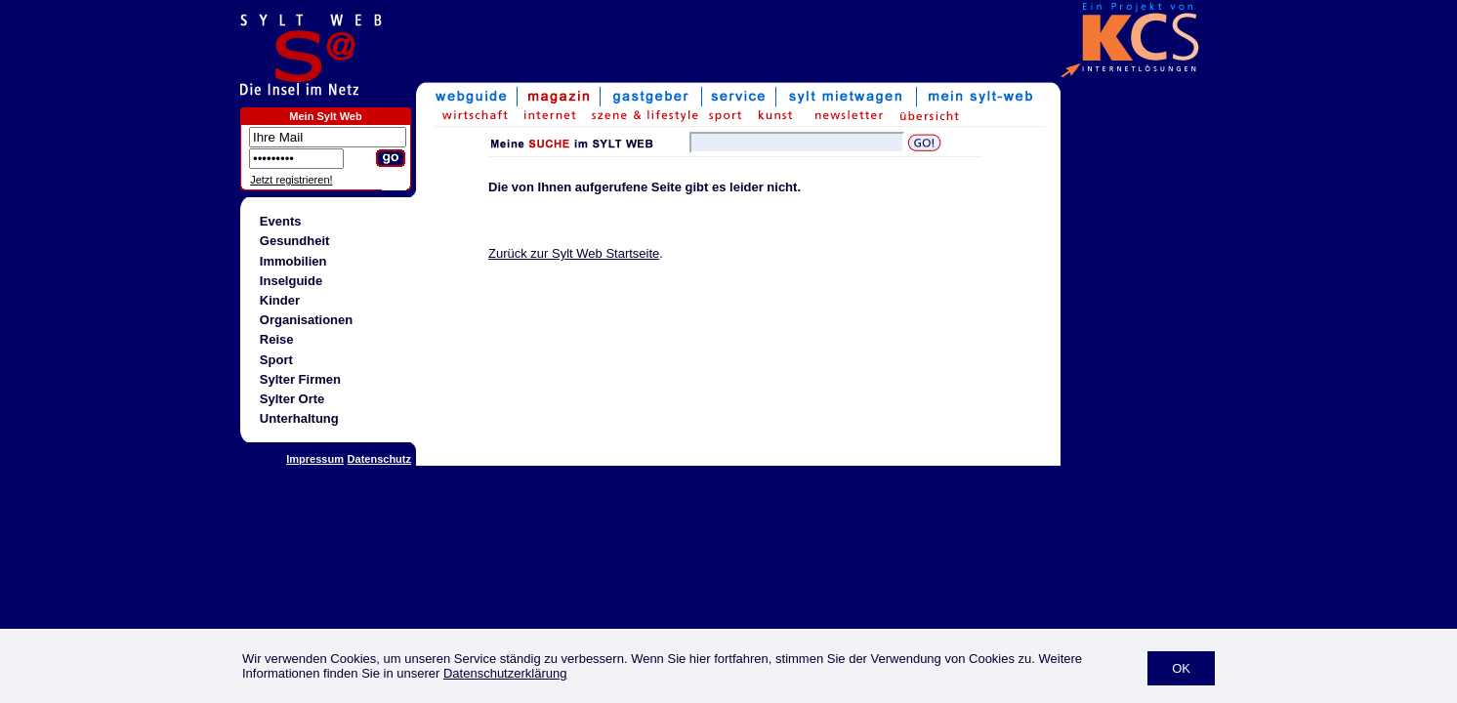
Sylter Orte (292, 399)
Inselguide (291, 280)
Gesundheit (295, 240)
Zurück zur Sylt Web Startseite (573, 253)
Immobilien (293, 261)
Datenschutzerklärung (504, 673)
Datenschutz (379, 459)
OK (1181, 668)
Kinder (280, 300)
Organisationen (306, 319)
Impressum (315, 459)
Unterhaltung (299, 418)
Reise (277, 339)
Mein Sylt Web (325, 116)
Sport (276, 359)
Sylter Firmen (300, 379)
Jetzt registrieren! (291, 180)
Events (281, 221)
